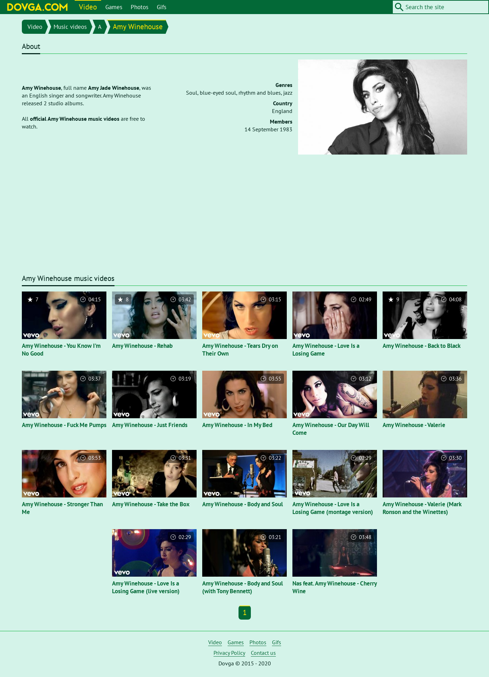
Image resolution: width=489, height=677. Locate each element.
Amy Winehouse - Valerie (414, 425)
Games (113, 7)
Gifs (161, 7)
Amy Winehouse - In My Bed (237, 425)
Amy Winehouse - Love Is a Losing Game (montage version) (332, 508)
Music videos (70, 27)
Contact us (263, 652)
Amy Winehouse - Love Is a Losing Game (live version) (146, 587)
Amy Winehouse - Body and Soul (242, 504)
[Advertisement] (244, 218)
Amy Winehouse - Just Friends (149, 425)
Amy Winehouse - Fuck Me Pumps (64, 425)
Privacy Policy (229, 652)
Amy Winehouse (138, 26)
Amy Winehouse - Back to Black (421, 346)
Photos (139, 7)
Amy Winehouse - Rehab (142, 346)
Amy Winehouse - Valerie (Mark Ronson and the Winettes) (422, 508)
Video (88, 7)
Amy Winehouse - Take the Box (151, 504)
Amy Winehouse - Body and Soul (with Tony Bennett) (242, 587)
